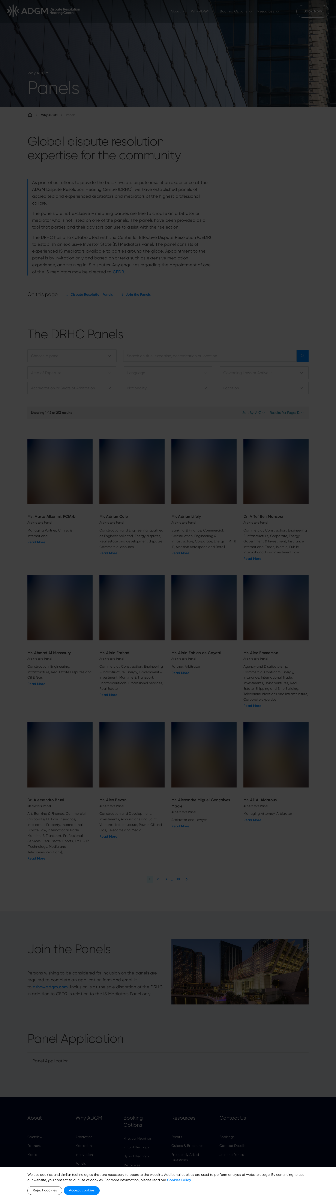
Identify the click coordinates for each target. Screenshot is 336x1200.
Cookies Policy (179, 1180)
